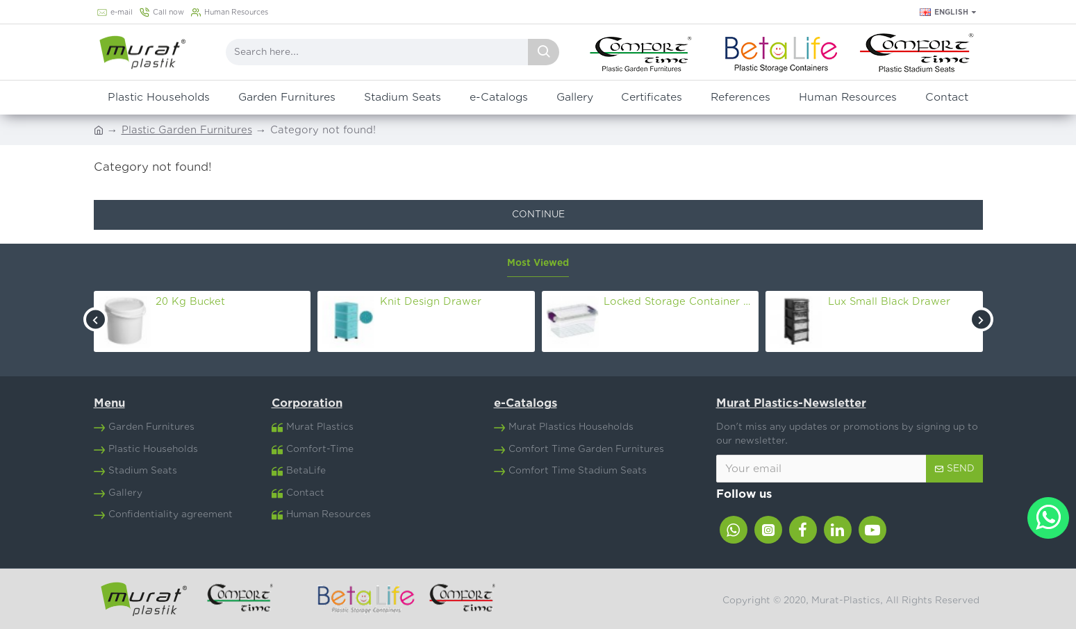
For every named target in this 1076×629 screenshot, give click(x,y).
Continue (538, 214)
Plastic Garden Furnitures (187, 130)
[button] (95, 320)
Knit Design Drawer (430, 302)
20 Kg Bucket (190, 302)
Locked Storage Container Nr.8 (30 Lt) (679, 302)
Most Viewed (538, 263)
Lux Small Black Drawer (889, 302)
